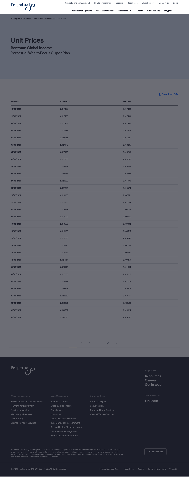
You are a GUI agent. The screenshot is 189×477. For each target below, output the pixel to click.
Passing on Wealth (20, 411)
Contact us (164, 3)
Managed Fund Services (102, 411)
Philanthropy (17, 420)
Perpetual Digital (98, 403)
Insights (168, 11)
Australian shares (58, 403)
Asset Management (105, 11)
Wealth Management (82, 11)
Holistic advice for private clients (26, 403)
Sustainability (153, 11)
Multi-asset (55, 415)
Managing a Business (21, 415)
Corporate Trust (125, 11)
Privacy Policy (128, 470)
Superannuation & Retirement (65, 424)
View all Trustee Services (102, 415)
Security (141, 470)
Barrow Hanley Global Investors (66, 428)
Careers (119, 3)
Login (175, 3)
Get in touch (154, 386)
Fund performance (102, 3)
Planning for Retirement (22, 407)
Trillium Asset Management (64, 432)
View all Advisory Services (23, 424)
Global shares (57, 411)
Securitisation (97, 407)
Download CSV (168, 95)
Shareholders (148, 3)
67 (108, 344)
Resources (133, 3)
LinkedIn (151, 402)
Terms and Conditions (157, 470)
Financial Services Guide (109, 470)
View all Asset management (64, 437)
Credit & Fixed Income (61, 407)
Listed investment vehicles (63, 420)
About (140, 11)
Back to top (156, 453)
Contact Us (173, 470)
